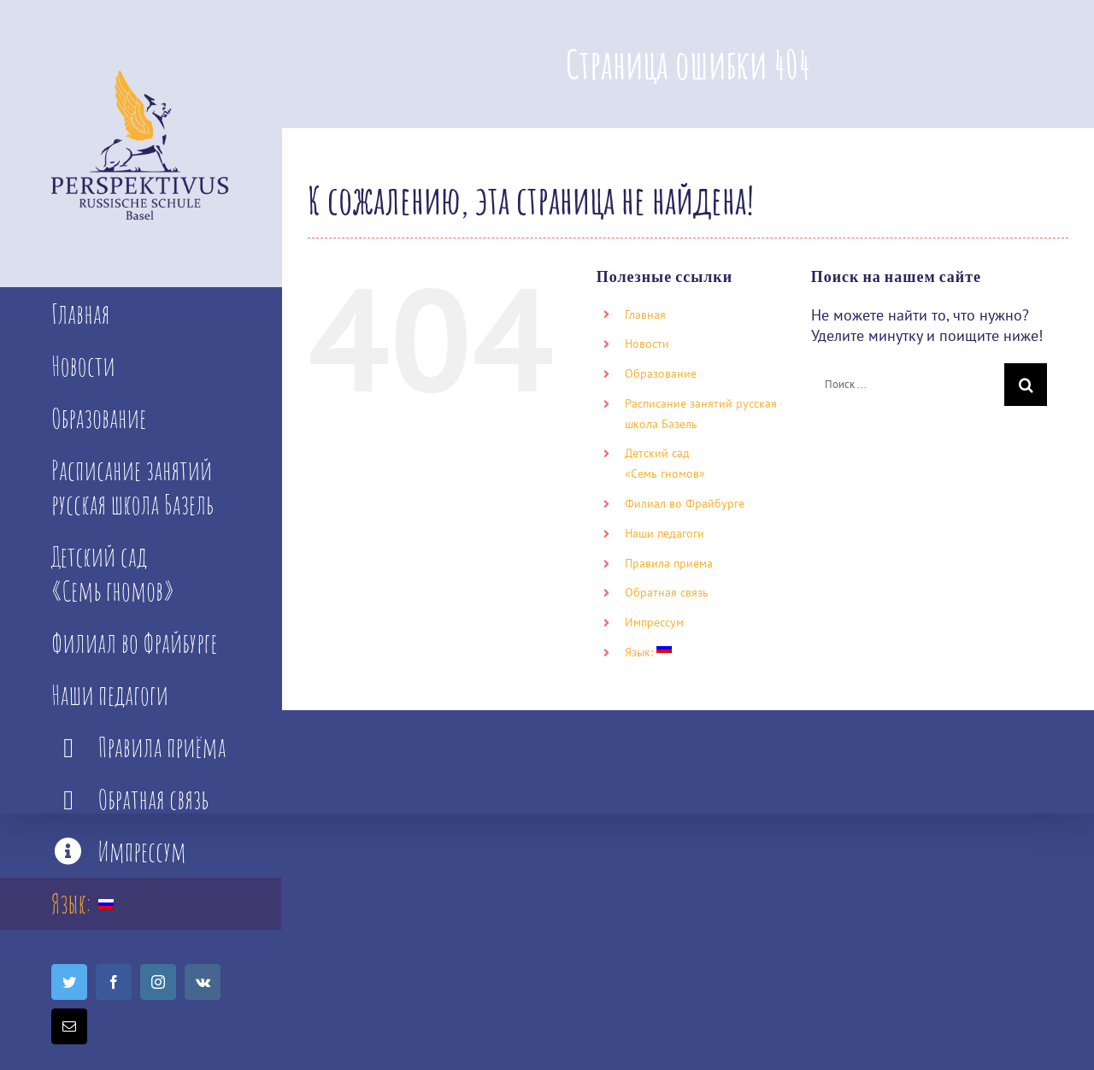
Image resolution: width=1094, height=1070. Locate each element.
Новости (647, 343)
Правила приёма (669, 563)
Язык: (648, 652)
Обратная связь (667, 592)
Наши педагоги (664, 533)
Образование (661, 373)
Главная (645, 314)
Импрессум (654, 622)
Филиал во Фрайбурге (684, 503)
